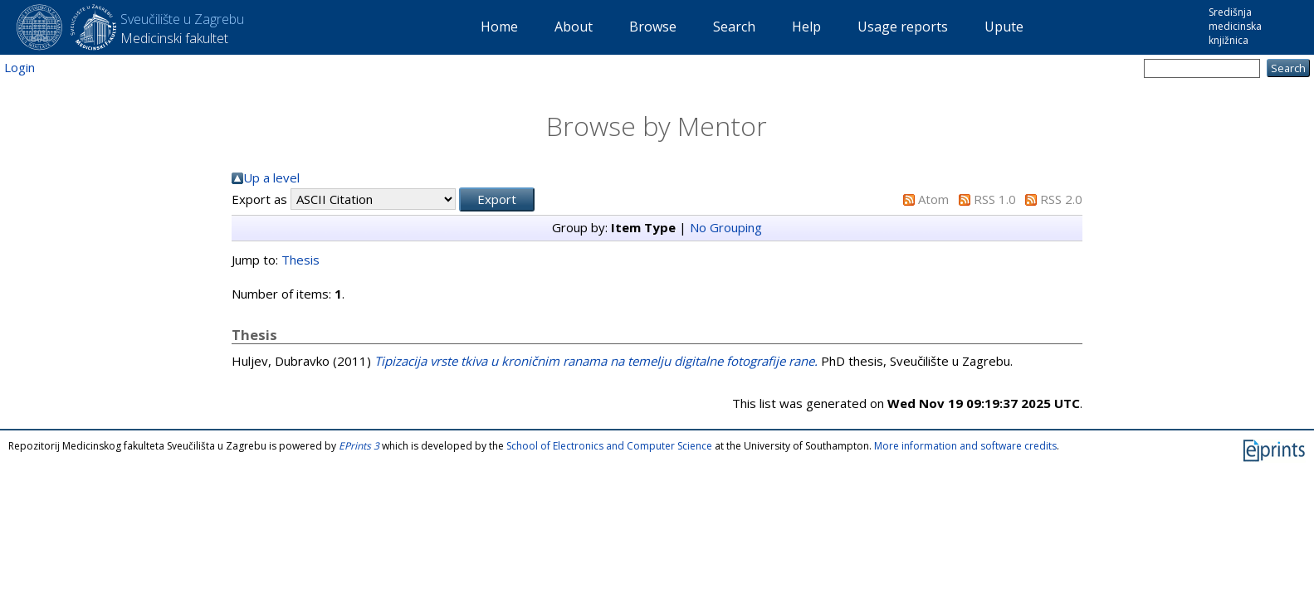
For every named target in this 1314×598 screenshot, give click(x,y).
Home (499, 26)
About (573, 26)
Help (806, 26)
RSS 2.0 (1061, 199)
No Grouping (726, 227)
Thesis (300, 259)
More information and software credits (965, 446)
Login (19, 67)
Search (734, 26)
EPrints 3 (359, 446)
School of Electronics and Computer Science (609, 446)
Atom (933, 199)
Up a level (271, 177)
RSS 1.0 (995, 199)
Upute (1003, 26)
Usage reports (902, 26)
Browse (653, 26)
